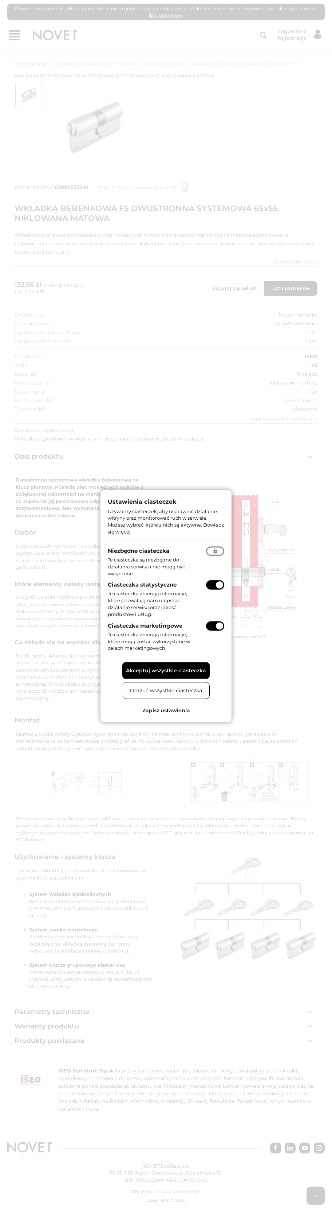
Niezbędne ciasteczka (138, 550)
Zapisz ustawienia (166, 710)
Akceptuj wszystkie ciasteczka (166, 670)
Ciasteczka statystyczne (142, 584)
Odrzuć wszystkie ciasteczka (166, 690)
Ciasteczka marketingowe (145, 625)
